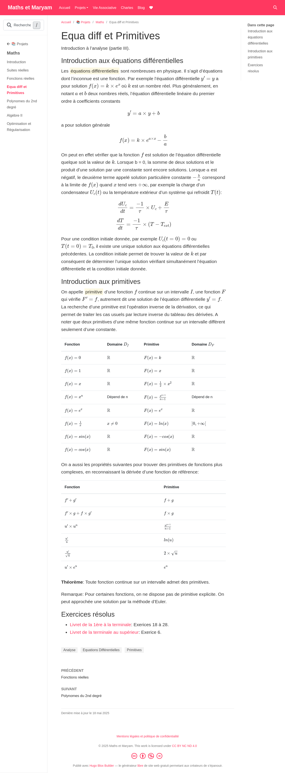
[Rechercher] (275, 7)
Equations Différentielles (101, 650)
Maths (13, 52)
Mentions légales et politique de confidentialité (148, 736)
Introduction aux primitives (260, 54)
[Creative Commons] (147, 756)
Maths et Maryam (30, 7)
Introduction (16, 62)
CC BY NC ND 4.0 (184, 746)
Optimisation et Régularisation (19, 127)
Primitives (134, 650)
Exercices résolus (255, 68)
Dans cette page (261, 25)
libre (140, 765)
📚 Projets (17, 44)
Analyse (69, 650)
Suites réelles (18, 70)
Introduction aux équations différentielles (260, 37)
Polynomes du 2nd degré (22, 104)
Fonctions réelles (20, 78)
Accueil (66, 22)
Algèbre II (15, 115)
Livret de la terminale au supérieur (104, 632)
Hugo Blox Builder (102, 765)
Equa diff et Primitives (17, 90)
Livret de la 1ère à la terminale (100, 624)
